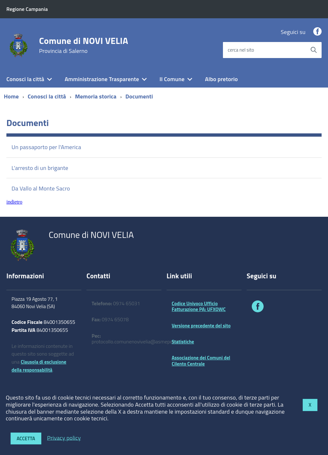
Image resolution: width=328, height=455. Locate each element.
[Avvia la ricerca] (314, 50)
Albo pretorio (221, 79)
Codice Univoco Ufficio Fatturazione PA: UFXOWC (199, 306)
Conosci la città (25, 79)
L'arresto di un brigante (40, 168)
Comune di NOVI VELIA (83, 45)
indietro (14, 202)
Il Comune (172, 79)
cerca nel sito (241, 50)
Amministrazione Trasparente (102, 79)
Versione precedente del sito (201, 325)
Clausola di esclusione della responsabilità (39, 366)
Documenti (139, 96)
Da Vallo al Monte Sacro (41, 188)
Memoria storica (96, 96)
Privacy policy (64, 437)
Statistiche (183, 341)
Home (11, 96)
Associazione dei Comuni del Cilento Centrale (201, 360)
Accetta (26, 438)
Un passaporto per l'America (46, 147)
